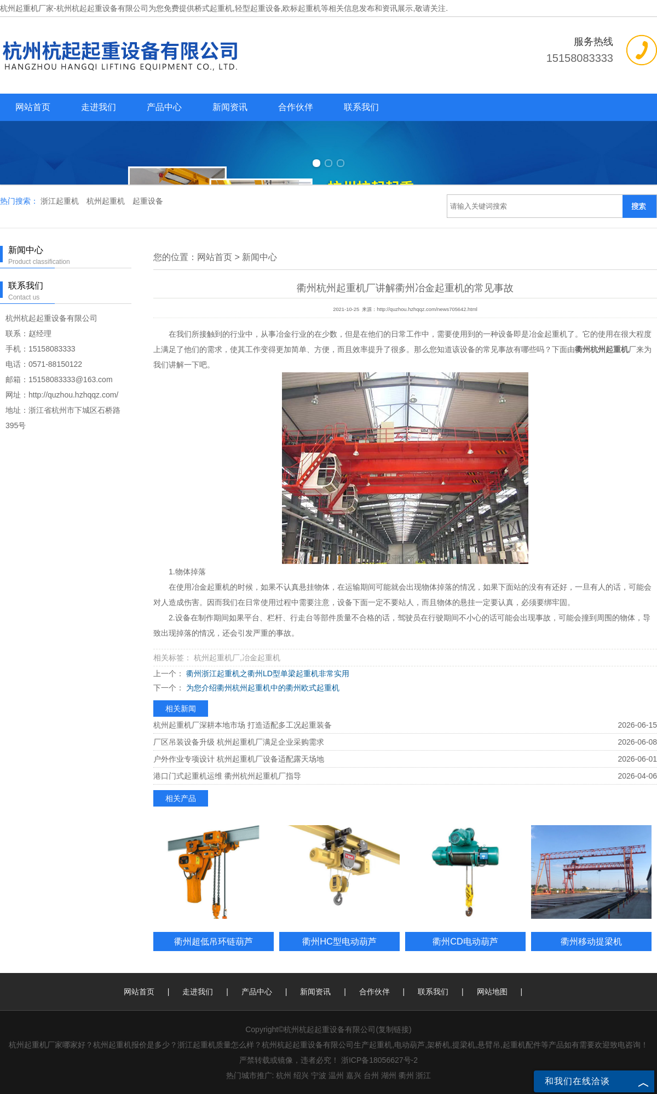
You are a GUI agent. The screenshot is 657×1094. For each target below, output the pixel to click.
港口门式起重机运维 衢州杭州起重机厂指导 (227, 775)
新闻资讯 (229, 107)
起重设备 (147, 201)
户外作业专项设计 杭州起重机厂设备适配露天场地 (238, 759)
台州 (371, 1075)
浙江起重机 (61, 201)
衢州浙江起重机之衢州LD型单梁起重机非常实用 (266, 673)
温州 (336, 1075)
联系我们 (361, 107)
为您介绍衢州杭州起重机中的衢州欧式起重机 (261, 687)
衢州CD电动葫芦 (465, 941)
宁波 (318, 1075)
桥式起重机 (213, 8)
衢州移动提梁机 (591, 941)
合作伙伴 (295, 107)
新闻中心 (259, 257)
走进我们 (98, 107)
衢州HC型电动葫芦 (339, 941)
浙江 (423, 1075)
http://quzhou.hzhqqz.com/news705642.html (427, 309)
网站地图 (492, 991)
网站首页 (32, 107)
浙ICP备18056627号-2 (379, 1060)
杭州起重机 (107, 201)
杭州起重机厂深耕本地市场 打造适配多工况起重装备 (242, 725)
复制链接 (393, 1029)
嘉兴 (353, 1075)
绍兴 (301, 1075)
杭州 (283, 1075)
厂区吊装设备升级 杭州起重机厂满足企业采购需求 (238, 742)
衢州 (406, 1075)
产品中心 (164, 107)
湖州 (388, 1075)
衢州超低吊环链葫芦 (213, 941)
